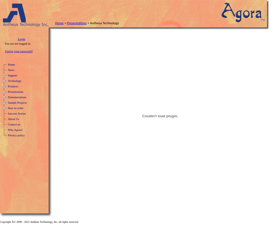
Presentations (77, 23)
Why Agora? (15, 129)
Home (59, 23)
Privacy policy (16, 135)
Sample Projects (17, 102)
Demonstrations (17, 97)
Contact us (14, 124)
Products (13, 86)
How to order (15, 108)
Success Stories (17, 113)
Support (12, 75)
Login (21, 39)
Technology (15, 80)
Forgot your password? (19, 51)
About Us (13, 119)
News (11, 70)
